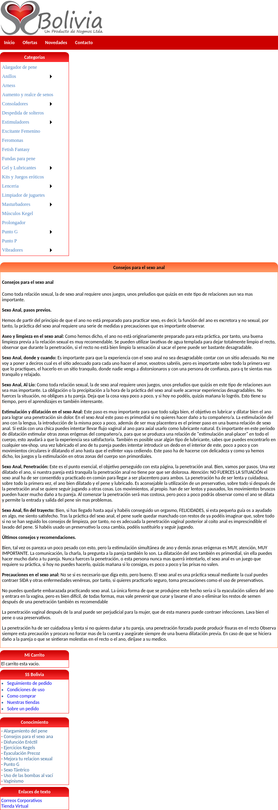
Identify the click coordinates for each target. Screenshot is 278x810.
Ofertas (30, 42)
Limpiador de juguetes (23, 195)
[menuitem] (27, 67)
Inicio (9, 42)
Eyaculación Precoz (22, 753)
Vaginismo (13, 781)
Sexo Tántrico (16, 770)
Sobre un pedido (23, 708)
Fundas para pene (18, 158)
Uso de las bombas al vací (28, 775)
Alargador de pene (19, 67)
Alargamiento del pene (25, 731)
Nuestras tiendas (23, 702)
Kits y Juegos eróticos (23, 177)
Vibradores (12, 250)
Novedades (56, 42)
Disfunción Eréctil (20, 742)
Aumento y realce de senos (27, 94)
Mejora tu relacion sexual (28, 759)
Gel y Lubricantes (19, 168)
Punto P (9, 241)
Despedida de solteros (23, 113)
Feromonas (12, 140)
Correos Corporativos (21, 800)
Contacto (84, 42)
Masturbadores (16, 204)
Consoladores (15, 104)
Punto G (10, 231)
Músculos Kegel (17, 213)
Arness (8, 85)
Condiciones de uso (25, 689)
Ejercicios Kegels (19, 747)
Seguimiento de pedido (29, 683)
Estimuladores (15, 122)
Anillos (9, 76)
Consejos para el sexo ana (28, 736)
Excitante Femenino (21, 131)
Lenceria (10, 186)
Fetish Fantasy (16, 149)
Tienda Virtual (14, 806)
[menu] (27, 159)
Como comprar (21, 696)
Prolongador (13, 222)
